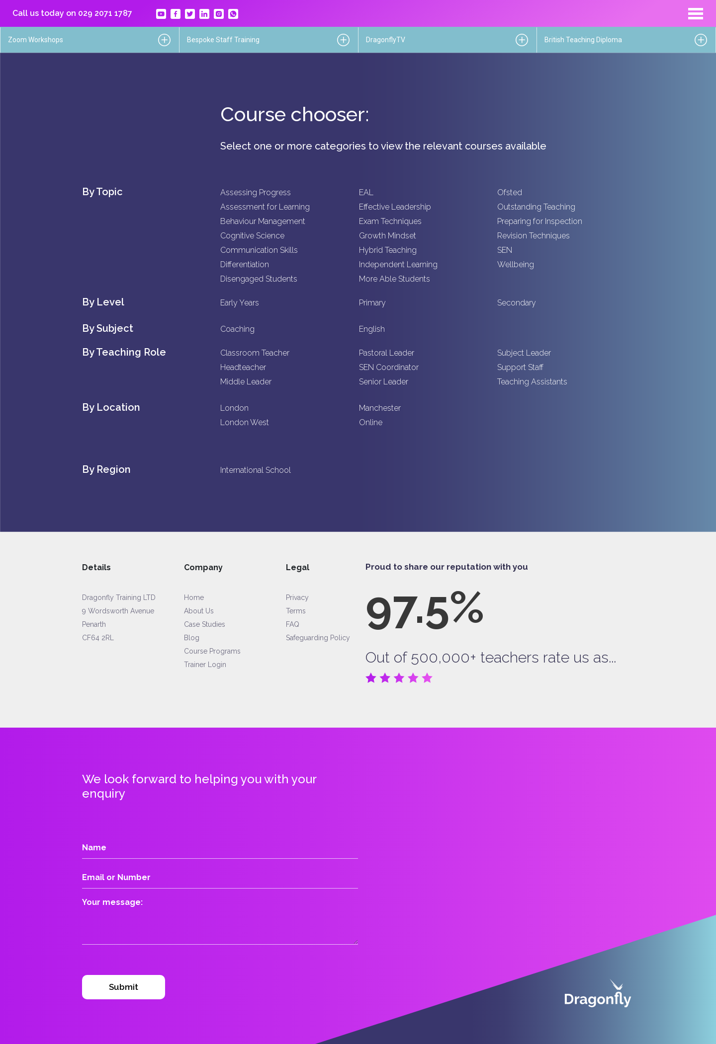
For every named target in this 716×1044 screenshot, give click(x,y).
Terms (296, 611)
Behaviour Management (262, 221)
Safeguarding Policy (318, 638)
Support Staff (520, 367)
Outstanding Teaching (536, 207)
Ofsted (509, 192)
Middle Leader (245, 381)
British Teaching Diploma (583, 40)
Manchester (380, 408)
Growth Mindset (387, 235)
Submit (123, 987)
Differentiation (244, 264)
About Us (199, 611)
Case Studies (204, 624)
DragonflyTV (385, 40)
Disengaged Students (258, 279)
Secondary (516, 302)
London (234, 408)
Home (194, 597)
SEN (504, 250)
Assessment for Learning (265, 207)
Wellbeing (515, 264)
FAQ (292, 624)
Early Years (239, 302)
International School (255, 470)
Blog (191, 638)
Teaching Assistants (532, 381)
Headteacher (243, 367)
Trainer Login (205, 665)
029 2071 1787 (105, 13)
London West (244, 422)
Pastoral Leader (386, 353)
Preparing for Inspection (539, 221)
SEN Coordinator (389, 367)
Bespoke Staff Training (223, 40)
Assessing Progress (255, 192)
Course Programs (212, 651)
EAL (366, 192)
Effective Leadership (395, 207)
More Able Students (394, 279)
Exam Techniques (390, 221)
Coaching (237, 329)
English (372, 329)
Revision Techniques (533, 235)
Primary (372, 302)
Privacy (297, 597)
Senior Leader (383, 381)
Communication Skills (259, 250)
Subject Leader (524, 353)
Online (370, 422)
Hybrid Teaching (388, 250)
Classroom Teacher (254, 353)
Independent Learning (398, 264)
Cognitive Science (252, 235)
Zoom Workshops (35, 40)
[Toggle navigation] (696, 13)
